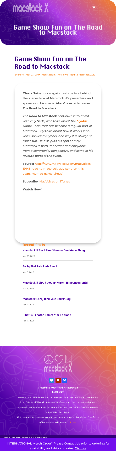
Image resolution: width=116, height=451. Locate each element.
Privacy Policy (11, 437)
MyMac (82, 121)
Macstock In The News (55, 74)
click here (71, 422)
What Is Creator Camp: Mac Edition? (47, 315)
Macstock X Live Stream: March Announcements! (55, 282)
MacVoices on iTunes (54, 181)
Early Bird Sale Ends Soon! (40, 266)
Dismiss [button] (80, 448)
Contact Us (72, 443)
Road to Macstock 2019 (82, 74)
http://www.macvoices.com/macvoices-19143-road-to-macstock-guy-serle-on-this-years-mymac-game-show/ (57, 168)
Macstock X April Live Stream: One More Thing (54, 250)
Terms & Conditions (34, 437)
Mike (21, 74)
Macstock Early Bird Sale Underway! (47, 299)
